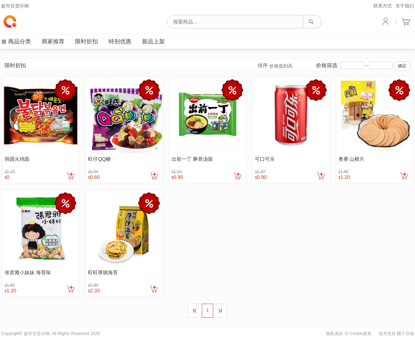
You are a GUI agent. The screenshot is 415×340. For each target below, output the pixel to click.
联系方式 (382, 6)
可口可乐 (265, 159)
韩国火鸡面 (17, 159)
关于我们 (404, 6)
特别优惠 (120, 41)
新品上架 (153, 41)
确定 (402, 65)
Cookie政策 (360, 333)
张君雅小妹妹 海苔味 (28, 272)
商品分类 (16, 41)
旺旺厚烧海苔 (103, 272)
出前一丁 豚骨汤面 (192, 159)
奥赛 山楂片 (351, 159)
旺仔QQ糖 (99, 159)
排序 (275, 66)
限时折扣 (86, 41)
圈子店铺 (405, 333)
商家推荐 (53, 41)
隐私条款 (334, 333)
